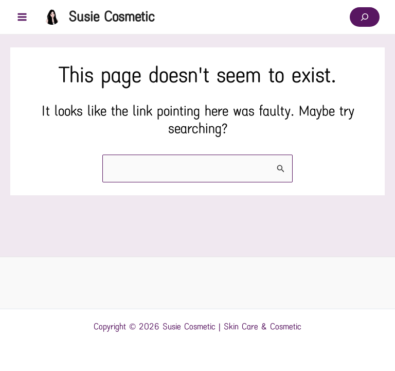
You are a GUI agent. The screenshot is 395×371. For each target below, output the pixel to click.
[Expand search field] (365, 17)
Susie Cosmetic (111, 16)
